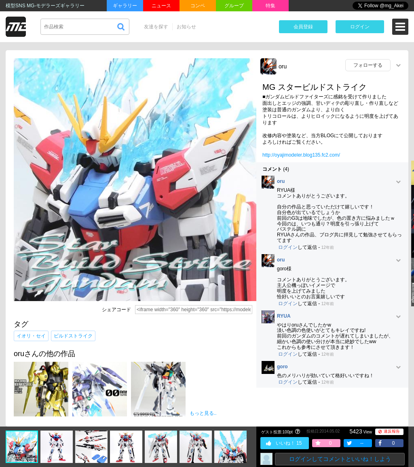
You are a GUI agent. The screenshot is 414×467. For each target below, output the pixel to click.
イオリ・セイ (31, 336)
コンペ (197, 5)
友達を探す (156, 27)
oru (283, 66)
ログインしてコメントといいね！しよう (340, 459)
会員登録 (303, 27)
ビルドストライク (73, 336)
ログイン (360, 27)
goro (282, 366)
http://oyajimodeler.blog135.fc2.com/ (301, 155)
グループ (234, 5)
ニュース (161, 5)
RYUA (284, 316)
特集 (270, 5)
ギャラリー (125, 5)
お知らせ (186, 27)
